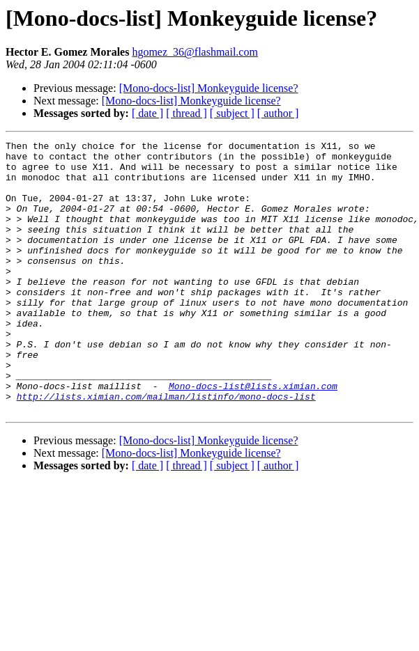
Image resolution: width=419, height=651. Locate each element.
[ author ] (278, 113)
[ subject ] (232, 113)
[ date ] (147, 113)
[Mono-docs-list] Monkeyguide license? (208, 88)
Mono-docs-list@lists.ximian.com (253, 436)
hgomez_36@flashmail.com (194, 52)
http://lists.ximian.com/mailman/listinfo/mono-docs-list (166, 448)
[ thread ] (186, 113)
